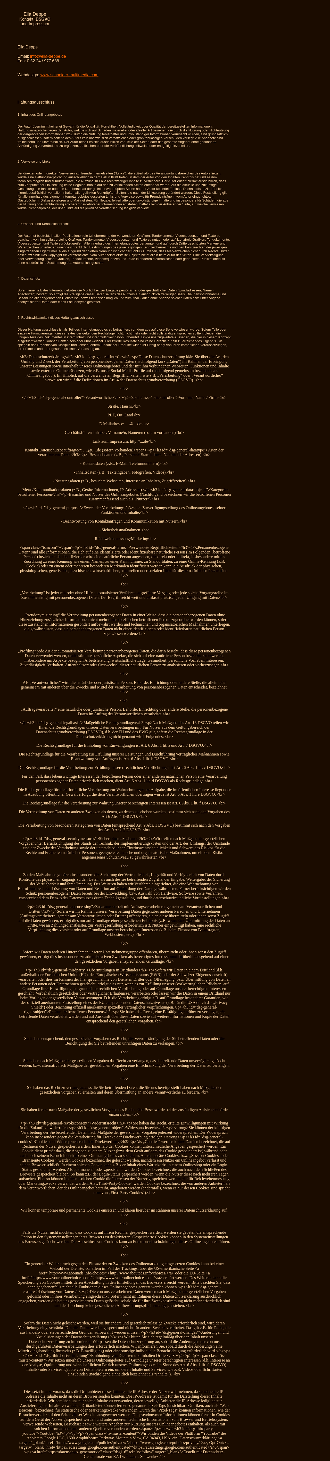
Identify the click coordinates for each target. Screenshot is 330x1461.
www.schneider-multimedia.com (69, 75)
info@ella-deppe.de (48, 56)
